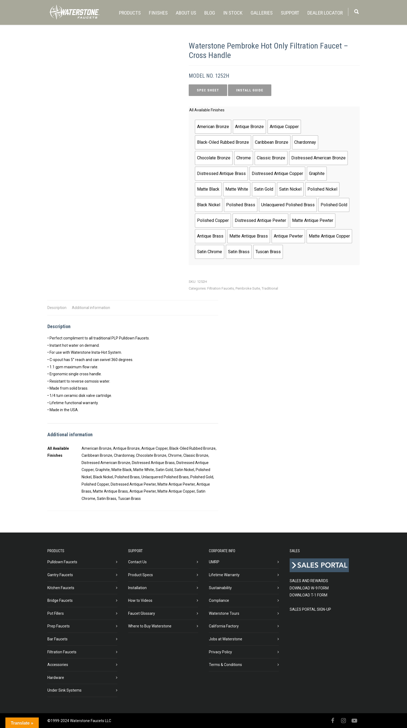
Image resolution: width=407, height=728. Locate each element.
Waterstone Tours (224, 613)
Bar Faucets (57, 639)
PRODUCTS (130, 13)
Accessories (57, 664)
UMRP (214, 562)
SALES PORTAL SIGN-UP (310, 609)
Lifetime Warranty (224, 575)
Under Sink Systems (64, 690)
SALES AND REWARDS (309, 581)
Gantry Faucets (60, 575)
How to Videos (140, 600)
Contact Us (137, 562)
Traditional (270, 288)
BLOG (209, 13)
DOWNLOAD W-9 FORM (309, 588)
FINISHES (158, 13)
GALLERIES (262, 13)
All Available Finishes (206, 110)
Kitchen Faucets (60, 588)
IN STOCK (233, 13)
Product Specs (140, 575)
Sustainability (220, 588)
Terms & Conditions (225, 664)
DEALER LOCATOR (325, 13)
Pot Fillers (55, 613)
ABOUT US (186, 13)
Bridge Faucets (60, 600)
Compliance (219, 600)
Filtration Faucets (220, 288)
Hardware (55, 677)
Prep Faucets (58, 626)
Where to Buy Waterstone (149, 626)
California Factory (224, 626)
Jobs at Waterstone (225, 639)
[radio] (213, 126)
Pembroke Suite (248, 288)
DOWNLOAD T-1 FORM (308, 595)
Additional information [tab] (91, 307)
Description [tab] (56, 307)
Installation (137, 588)
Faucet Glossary (141, 613)
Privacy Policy (220, 652)
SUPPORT (290, 13)
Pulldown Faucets (62, 562)
